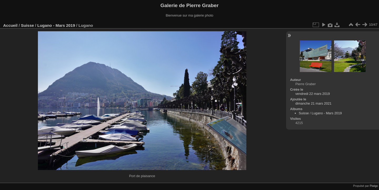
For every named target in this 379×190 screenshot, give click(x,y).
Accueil (10, 25)
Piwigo (374, 185)
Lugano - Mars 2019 (56, 25)
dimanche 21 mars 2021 (313, 103)
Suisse (27, 25)
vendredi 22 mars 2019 (312, 94)
